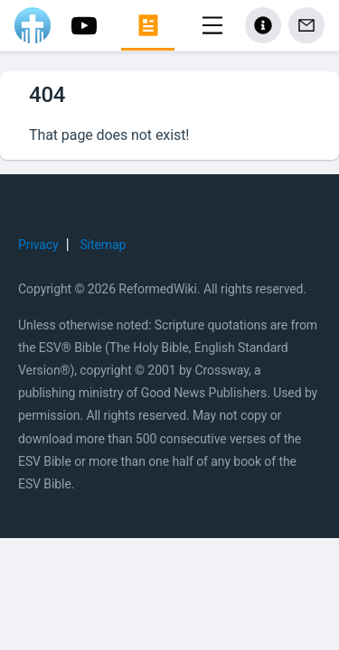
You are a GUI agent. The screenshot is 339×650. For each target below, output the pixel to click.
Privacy (38, 244)
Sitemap (103, 244)
